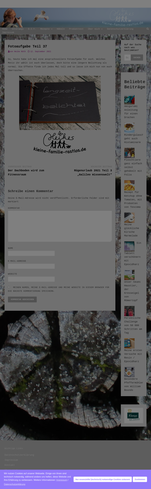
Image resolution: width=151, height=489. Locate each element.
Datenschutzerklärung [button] (14, 484)
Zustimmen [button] (140, 479)
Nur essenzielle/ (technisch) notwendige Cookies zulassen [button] (102, 479)
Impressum (61, 480)
